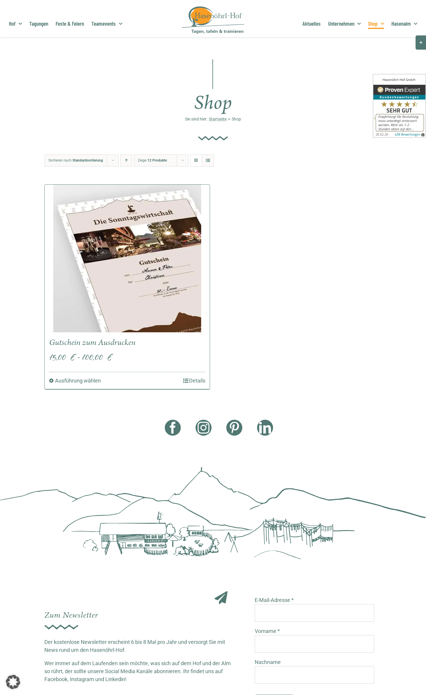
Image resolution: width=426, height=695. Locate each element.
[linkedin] (265, 428)
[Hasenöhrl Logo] (213, 9)
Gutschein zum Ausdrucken (92, 343)
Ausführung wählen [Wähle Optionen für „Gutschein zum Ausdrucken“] (78, 380)
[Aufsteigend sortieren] (126, 160)
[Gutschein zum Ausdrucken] (127, 258)
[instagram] (204, 428)
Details (197, 380)
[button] (13, 682)
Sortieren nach (76, 160)
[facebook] (173, 428)
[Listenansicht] (208, 160)
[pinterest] (234, 428)
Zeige (152, 160)
